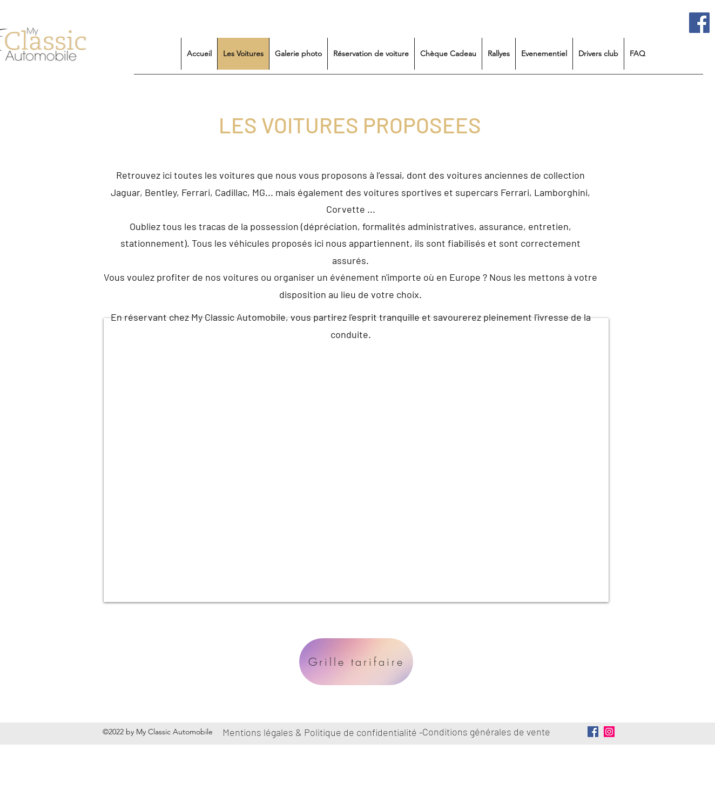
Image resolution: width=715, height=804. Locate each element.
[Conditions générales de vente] (488, 732)
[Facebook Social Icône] (699, 22)
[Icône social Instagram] (609, 731)
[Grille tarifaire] (356, 661)
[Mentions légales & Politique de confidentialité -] (324, 732)
